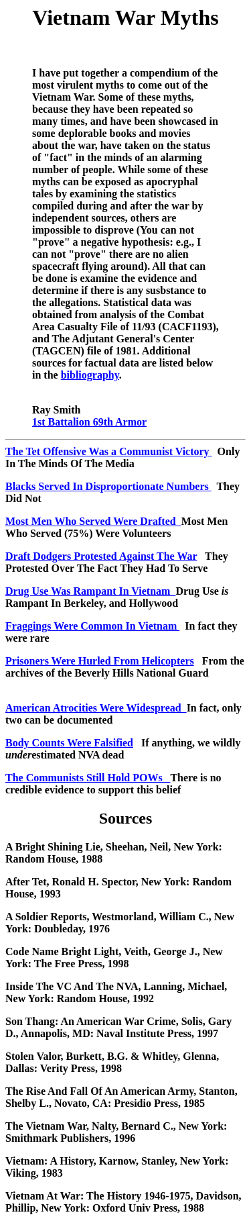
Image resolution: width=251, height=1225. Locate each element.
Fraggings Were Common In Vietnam (92, 626)
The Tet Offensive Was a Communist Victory (108, 451)
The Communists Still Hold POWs (87, 777)
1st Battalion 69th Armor (89, 422)
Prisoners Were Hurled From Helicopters (99, 661)
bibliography (90, 375)
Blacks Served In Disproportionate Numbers (108, 486)
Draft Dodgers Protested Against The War (101, 556)
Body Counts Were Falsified (69, 742)
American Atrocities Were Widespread (96, 708)
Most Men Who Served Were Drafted (93, 521)
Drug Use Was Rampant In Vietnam (90, 591)
